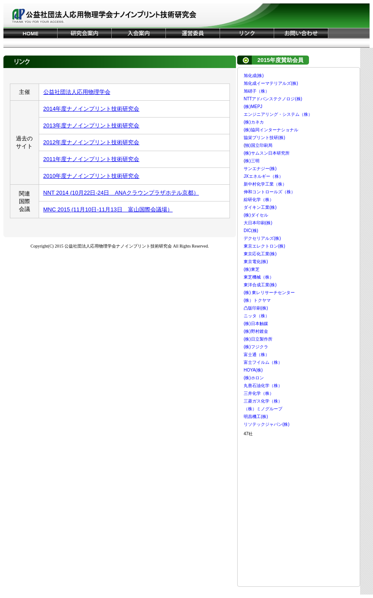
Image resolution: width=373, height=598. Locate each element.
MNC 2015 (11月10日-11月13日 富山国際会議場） (108, 209)
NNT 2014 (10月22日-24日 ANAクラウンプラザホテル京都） (121, 192)
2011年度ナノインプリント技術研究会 (91, 159)
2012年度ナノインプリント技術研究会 (91, 142)
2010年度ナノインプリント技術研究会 (91, 176)
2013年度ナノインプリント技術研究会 (91, 125)
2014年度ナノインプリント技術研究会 (91, 108)
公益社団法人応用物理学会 (76, 92)
